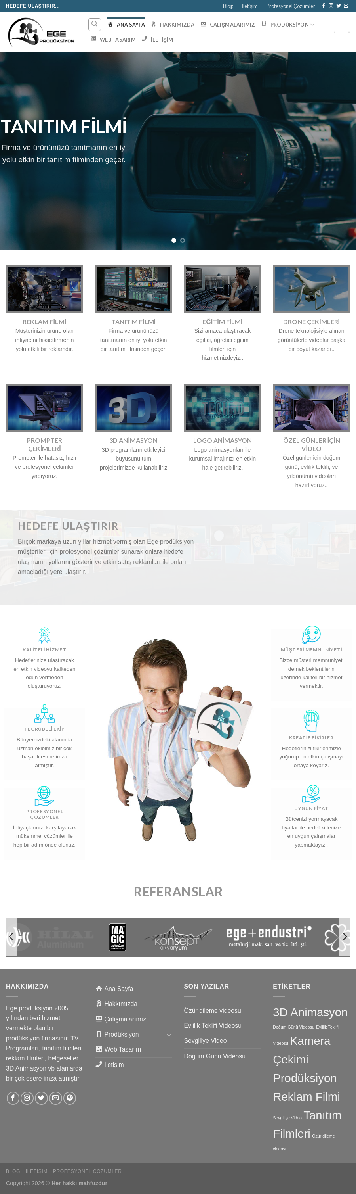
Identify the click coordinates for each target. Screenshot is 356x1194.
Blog (228, 6)
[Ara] (94, 24)
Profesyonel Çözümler (291, 6)
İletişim (250, 6)
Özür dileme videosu (212, 1010)
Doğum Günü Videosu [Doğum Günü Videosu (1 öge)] (293, 1027)
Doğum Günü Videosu (215, 1056)
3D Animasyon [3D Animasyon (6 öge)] (310, 1012)
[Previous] (11, 936)
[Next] (344, 936)
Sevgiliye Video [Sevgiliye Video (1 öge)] (287, 1117)
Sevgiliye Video (205, 1040)
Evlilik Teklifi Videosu (213, 1025)
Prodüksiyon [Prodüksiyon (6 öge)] (305, 1078)
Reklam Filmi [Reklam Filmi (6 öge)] (306, 1096)
